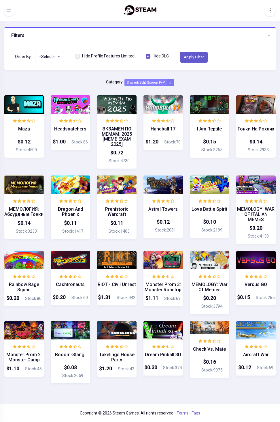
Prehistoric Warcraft (116, 211)
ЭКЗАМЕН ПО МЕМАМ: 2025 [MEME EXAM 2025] (117, 136)
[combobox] (49, 56)
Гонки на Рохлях (256, 129)
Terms (182, 413)
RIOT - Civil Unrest (117, 284)
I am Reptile (209, 129)
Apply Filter (194, 57)
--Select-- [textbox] (47, 56)
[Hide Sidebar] (9, 10)
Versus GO (256, 284)
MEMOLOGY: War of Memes (210, 287)
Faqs (196, 413)
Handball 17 (163, 129)
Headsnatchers (70, 129)
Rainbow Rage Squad (24, 287)
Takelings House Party (117, 357)
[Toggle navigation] (270, 10)
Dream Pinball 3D (163, 354)
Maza (24, 129)
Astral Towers (163, 209)
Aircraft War (256, 354)
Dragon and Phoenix (70, 211)
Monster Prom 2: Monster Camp (24, 357)
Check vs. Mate (209, 349)
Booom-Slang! (70, 354)
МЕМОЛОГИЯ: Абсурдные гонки (23, 211)
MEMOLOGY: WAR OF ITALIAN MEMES (256, 214)
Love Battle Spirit (209, 209)
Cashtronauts (70, 284)
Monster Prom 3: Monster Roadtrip (163, 287)
